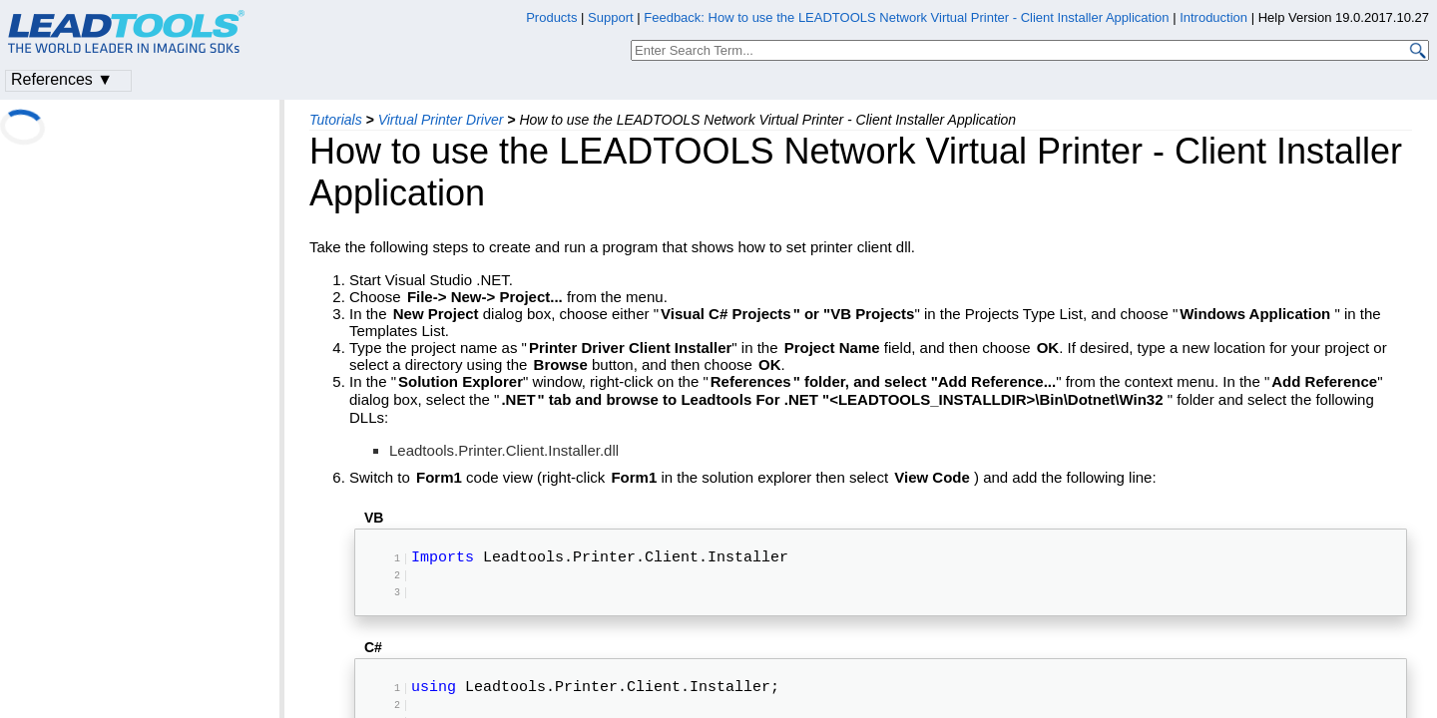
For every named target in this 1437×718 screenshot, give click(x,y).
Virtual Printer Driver (441, 120)
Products (551, 17)
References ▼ (62, 79)
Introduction (1213, 17)
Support (611, 17)
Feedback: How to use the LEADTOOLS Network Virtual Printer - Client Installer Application (906, 17)
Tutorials (335, 120)
